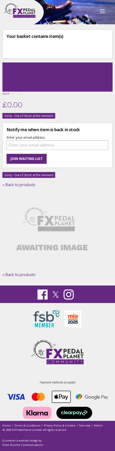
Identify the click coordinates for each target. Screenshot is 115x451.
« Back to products (18, 184)
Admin (98, 425)
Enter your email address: (26, 137)
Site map (84, 425)
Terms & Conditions (27, 425)
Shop (5, 93)
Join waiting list (26, 158)
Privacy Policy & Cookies (59, 425)
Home (6, 425)
